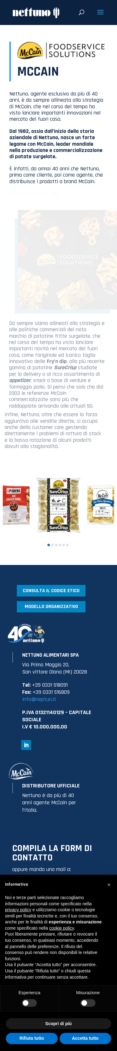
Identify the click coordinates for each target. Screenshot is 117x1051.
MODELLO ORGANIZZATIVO (51, 606)
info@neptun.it (39, 699)
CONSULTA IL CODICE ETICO (51, 590)
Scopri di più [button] (58, 1023)
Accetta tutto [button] (85, 1038)
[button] (48, 545)
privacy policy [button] (18, 909)
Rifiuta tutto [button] (31, 1038)
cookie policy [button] (61, 928)
